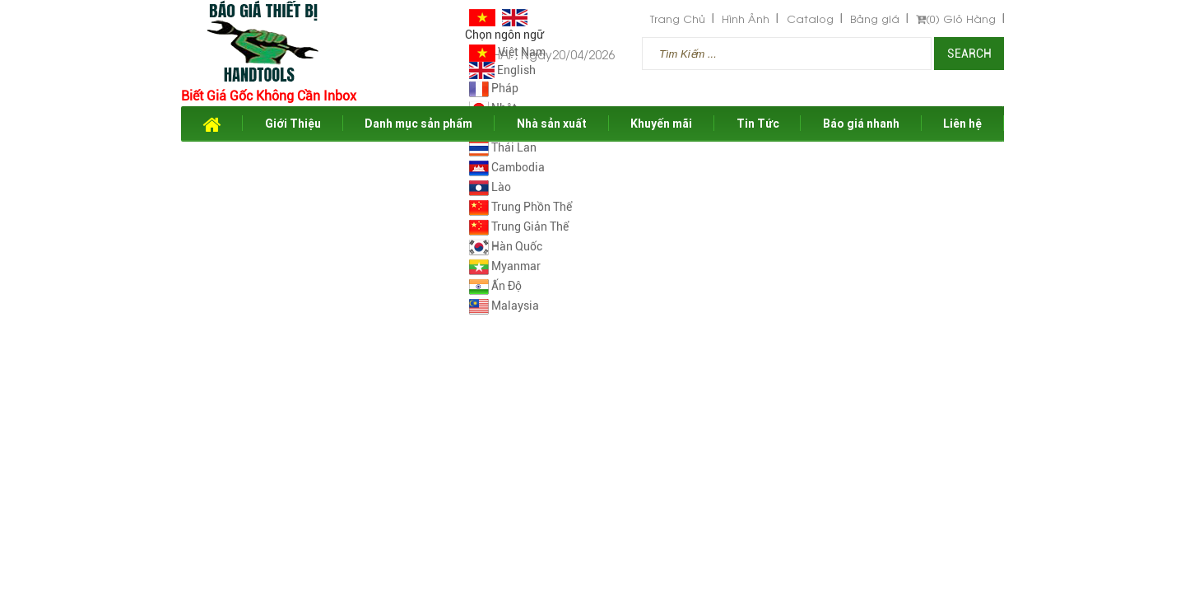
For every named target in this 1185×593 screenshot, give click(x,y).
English (502, 70)
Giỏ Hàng (956, 18)
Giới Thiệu (293, 123)
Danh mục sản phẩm (418, 123)
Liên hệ (962, 123)
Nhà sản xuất (552, 123)
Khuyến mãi (661, 123)
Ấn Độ (495, 285)
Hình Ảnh (745, 18)
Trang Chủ (677, 18)
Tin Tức (758, 123)
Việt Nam (507, 51)
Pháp (493, 88)
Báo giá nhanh (861, 123)
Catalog (810, 18)
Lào (490, 187)
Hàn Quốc (505, 246)
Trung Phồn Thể (520, 206)
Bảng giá (874, 18)
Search (969, 53)
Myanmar (505, 266)
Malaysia (504, 305)
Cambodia (507, 167)
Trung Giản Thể (519, 226)
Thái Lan (503, 147)
